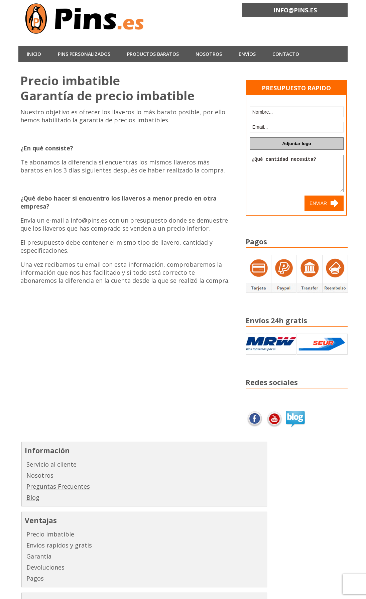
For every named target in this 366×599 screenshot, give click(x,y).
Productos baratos (153, 54)
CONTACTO (285, 54)
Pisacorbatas (210, 508)
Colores (202, 550)
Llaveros (203, 475)
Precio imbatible (132, 464)
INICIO (34, 54)
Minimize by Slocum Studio (148, 589)
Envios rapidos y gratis (141, 475)
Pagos (117, 508)
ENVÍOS (247, 54)
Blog (32, 497)
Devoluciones (128, 497)
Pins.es (65, 589)
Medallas (204, 486)
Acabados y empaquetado (211, 534)
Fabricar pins (210, 464)
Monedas (204, 519)
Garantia (121, 486)
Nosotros (39, 475)
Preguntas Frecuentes (58, 486)
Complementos (213, 561)
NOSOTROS (209, 54)
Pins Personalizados (84, 54)
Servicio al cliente (51, 464)
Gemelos (203, 497)
